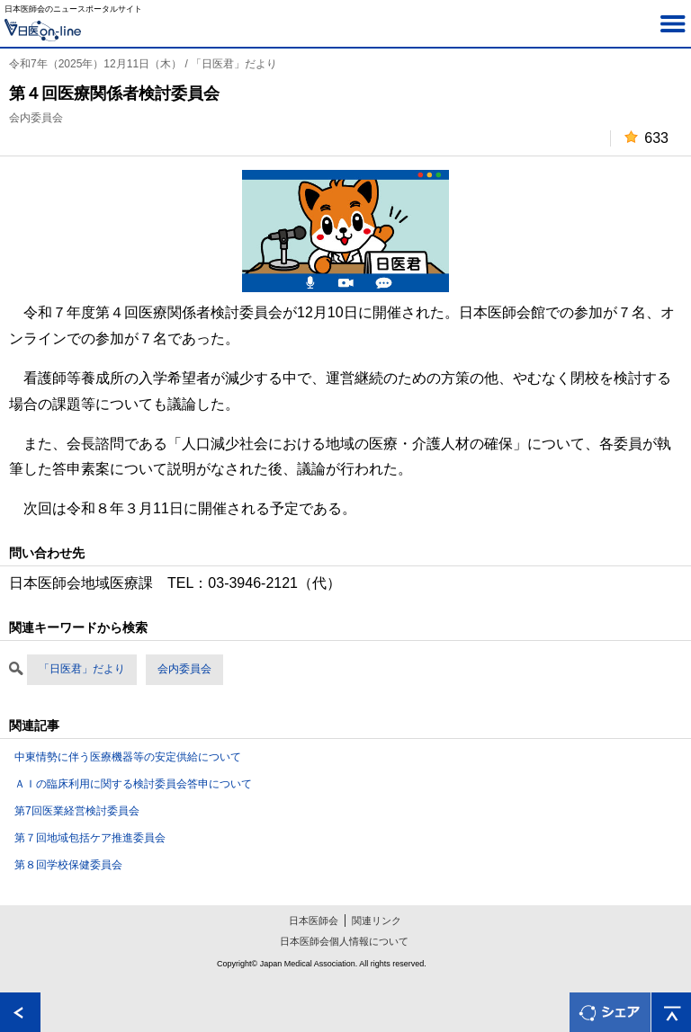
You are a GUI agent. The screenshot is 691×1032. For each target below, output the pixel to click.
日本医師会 (313, 920)
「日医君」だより (82, 669)
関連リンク (376, 920)
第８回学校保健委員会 (68, 865)
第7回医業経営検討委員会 (76, 811)
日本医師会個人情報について (344, 941)
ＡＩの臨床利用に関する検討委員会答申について (133, 784)
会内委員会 (184, 669)
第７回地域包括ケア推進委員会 (90, 838)
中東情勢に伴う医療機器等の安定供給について (127, 757)
